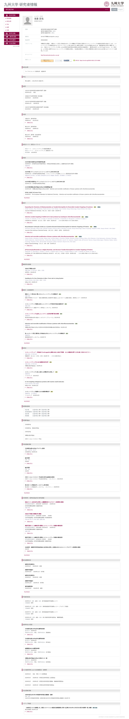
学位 (8, 24)
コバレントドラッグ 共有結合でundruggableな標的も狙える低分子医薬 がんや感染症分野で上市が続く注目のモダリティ (58, 352)
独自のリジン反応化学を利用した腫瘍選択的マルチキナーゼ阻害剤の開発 (44, 502)
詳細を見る (29, 122)
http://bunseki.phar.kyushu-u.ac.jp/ (50, 55)
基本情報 (9, 18)
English (120, 9)
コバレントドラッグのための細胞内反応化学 (36, 362)
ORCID (86, 60)
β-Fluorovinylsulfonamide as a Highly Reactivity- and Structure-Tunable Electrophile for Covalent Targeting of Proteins (59, 249)
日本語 (114, 9)
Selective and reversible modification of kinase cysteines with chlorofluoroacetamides (49, 236)
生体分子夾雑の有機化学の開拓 (33, 513)
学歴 (8, 30)
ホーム (106, 9)
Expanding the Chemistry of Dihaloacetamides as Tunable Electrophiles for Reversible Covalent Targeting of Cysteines (59, 207)
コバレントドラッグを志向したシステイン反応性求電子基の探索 (42, 313)
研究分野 (9, 21)
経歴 (8, 27)
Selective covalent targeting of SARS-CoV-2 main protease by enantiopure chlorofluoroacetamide (52, 216)
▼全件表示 (27, 197)
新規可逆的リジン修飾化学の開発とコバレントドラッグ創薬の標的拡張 (43, 525)
